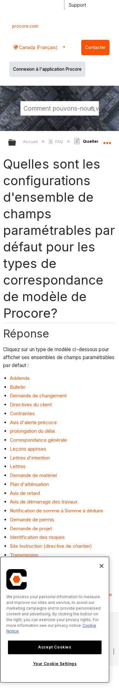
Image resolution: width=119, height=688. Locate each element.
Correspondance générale (39, 440)
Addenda (20, 378)
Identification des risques (38, 537)
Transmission (25, 555)
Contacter (95, 47)
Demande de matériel (34, 475)
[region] (54, 619)
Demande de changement (39, 396)
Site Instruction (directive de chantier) (51, 546)
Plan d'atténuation (30, 484)
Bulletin (18, 387)
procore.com (25, 26)
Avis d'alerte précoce (34, 422)
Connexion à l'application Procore (47, 69)
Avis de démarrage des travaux (44, 502)
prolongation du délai (33, 431)
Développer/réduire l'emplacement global (107, 140)
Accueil (31, 141)
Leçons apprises (29, 449)
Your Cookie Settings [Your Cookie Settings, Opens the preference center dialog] (55, 663)
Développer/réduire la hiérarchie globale (16, 143)
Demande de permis (33, 520)
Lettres (18, 466)
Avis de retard (25, 493)
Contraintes (23, 413)
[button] (93, 108)
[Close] (102, 566)
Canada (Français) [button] (38, 47)
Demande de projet (31, 528)
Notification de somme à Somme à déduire (57, 511)
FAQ (56, 141)
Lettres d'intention (30, 458)
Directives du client (31, 405)
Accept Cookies (54, 647)
